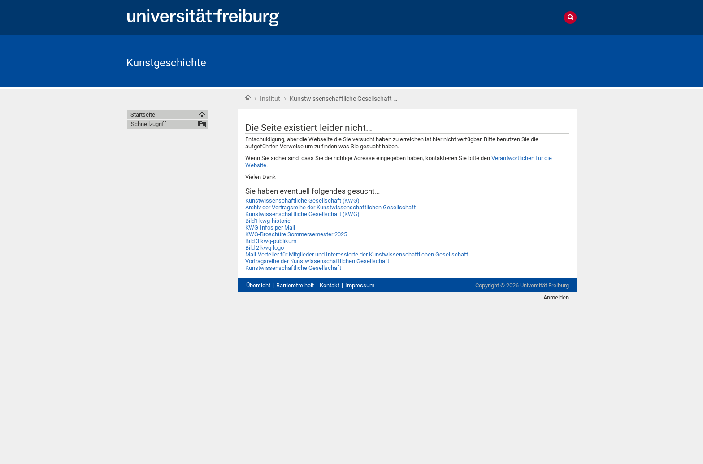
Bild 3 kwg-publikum (270, 241)
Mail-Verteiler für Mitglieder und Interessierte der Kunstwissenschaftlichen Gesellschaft (356, 254)
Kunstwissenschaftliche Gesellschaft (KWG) (302, 200)
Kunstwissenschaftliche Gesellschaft (293, 268)
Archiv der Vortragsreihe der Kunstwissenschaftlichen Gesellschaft (330, 207)
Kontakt (329, 285)
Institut (270, 98)
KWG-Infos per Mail (270, 227)
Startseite (248, 98)
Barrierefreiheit (295, 285)
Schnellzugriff (148, 124)
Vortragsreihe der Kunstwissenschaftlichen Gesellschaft (317, 261)
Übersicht (258, 285)
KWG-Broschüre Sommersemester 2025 (296, 234)
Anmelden (556, 297)
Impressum (359, 285)
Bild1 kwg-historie (268, 220)
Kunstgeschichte (166, 62)
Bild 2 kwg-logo (264, 247)
